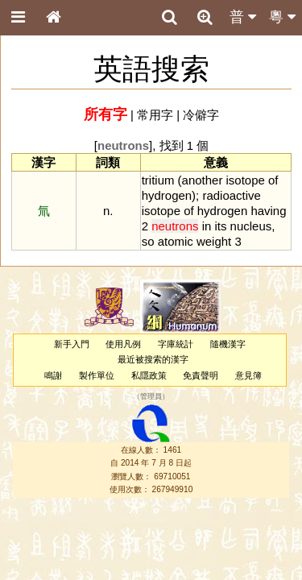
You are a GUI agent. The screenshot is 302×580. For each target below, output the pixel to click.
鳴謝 (53, 375)
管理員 (151, 396)
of (273, 180)
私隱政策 (149, 375)
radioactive (231, 195)
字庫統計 (175, 344)
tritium (158, 180)
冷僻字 (201, 115)
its (220, 226)
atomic (175, 241)
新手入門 (71, 344)
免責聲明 (200, 375)
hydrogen (167, 195)
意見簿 (248, 375)
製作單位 (96, 375)
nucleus (251, 226)
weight (214, 241)
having (268, 211)
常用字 (155, 115)
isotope (245, 180)
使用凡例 (123, 344)
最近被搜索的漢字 (153, 359)
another (202, 180)
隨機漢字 (228, 344)
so (148, 241)
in (207, 226)
